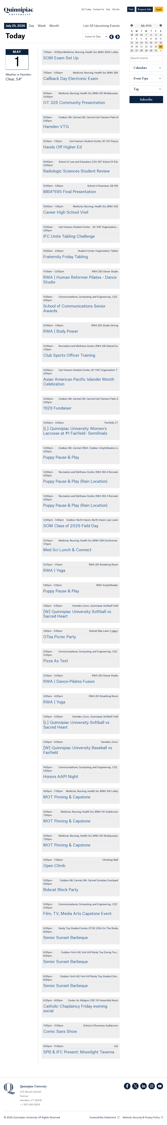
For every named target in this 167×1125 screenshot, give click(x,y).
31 (156, 51)
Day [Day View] (31, 25)
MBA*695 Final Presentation (69, 192)
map (114, 631)
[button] (131, 25)
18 (160, 43)
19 (132, 47)
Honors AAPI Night (60, 777)
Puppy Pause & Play (61, 458)
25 (160, 47)
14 (141, 43)
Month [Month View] (54, 25)
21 (141, 47)
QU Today (86, 9)
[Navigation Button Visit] (131, 9)
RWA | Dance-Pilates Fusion (69, 682)
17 (156, 43)
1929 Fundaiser (57, 408)
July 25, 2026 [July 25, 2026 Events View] (15, 25)
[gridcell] (160, 47)
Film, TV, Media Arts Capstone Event (77, 914)
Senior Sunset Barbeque (65, 938)
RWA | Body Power (60, 331)
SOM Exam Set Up (60, 58)
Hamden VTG (56, 127)
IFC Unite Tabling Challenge (69, 237)
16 (151, 43)
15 (146, 43)
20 (136, 47)
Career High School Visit (66, 212)
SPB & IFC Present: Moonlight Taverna (78, 1052)
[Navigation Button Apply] (158, 9)
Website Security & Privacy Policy (143, 1117)
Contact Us (98, 9)
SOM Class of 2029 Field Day (70, 526)
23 (151, 47)
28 (131, 35)
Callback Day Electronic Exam (70, 79)
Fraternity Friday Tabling (65, 257)
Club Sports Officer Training (69, 356)
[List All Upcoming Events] (101, 26)
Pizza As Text (55, 661)
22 (146, 47)
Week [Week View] (42, 25)
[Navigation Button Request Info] (144, 9)
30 (141, 35)
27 (136, 51)
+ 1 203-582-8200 (30, 1105)
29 (136, 35)
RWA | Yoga (54, 571)
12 (132, 43)
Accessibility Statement (104, 1117)
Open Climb (54, 866)
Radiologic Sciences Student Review (76, 171)
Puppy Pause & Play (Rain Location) (75, 482)
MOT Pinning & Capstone (66, 797)
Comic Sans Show (60, 1032)
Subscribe (146, 99)
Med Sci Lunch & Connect (67, 550)
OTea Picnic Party (59, 637)
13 (137, 43)
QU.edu (115, 9)
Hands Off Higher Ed (62, 147)
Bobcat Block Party (60, 890)
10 (156, 39)
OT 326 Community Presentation (74, 103)
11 (161, 39)
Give (108, 9)
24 (156, 47)
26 (131, 51)
